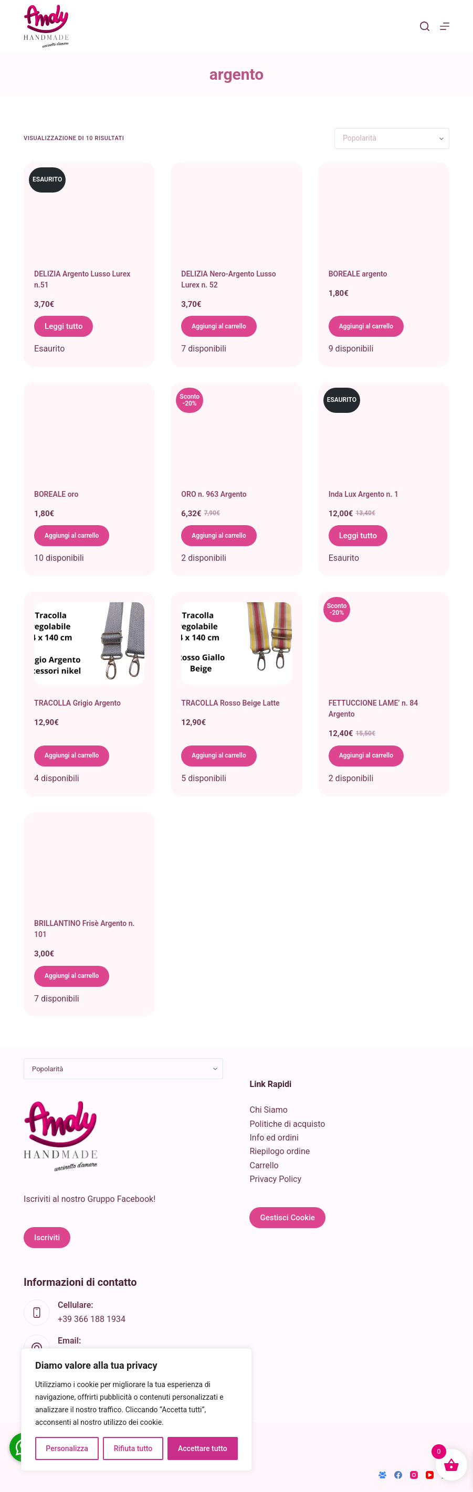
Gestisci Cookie (287, 1217)
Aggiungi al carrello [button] (226, 326)
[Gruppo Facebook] (382, 1475)
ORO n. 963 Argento (213, 494)
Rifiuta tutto (133, 1448)
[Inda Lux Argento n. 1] (384, 434)
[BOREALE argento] (384, 214)
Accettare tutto (202, 1448)
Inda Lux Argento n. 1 (363, 494)
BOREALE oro (56, 494)
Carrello (263, 1165)
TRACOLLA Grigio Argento (77, 703)
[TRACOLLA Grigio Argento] (89, 643)
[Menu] (444, 26)
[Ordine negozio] (391, 138)
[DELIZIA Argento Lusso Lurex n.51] (89, 214)
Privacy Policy (275, 1179)
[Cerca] (424, 26)
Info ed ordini (273, 1138)
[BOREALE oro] (89, 434)
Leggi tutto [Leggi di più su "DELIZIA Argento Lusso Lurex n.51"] (63, 326)
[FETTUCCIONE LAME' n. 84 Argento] (384, 643)
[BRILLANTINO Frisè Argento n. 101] (89, 864)
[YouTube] (430, 1475)
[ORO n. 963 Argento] (236, 434)
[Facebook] (398, 1475)
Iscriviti (47, 1237)
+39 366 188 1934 (91, 1319)
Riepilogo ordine (279, 1151)
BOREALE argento (358, 274)
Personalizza (67, 1448)
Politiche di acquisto (287, 1124)
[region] (136, 1409)
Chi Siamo (268, 1110)
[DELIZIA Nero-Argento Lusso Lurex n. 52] (236, 214)
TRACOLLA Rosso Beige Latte (230, 703)
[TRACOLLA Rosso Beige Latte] (236, 643)
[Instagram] (414, 1475)
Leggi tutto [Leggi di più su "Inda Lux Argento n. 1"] (358, 535)
